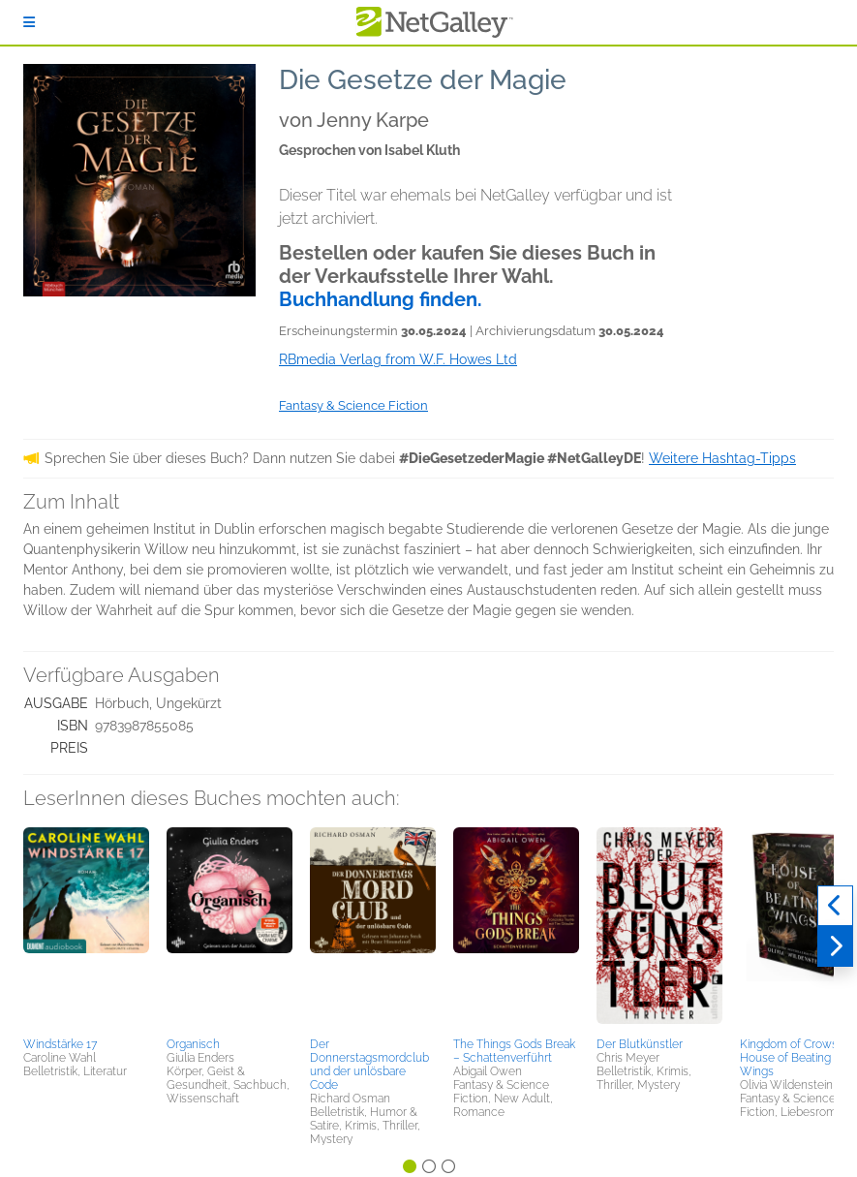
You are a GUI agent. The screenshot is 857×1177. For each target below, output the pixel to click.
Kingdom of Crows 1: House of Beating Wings (793, 1058)
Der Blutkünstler (640, 1044)
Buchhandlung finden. (380, 299)
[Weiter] (835, 946)
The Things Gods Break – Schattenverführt (514, 1051)
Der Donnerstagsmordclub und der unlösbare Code (369, 1065)
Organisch (193, 1044)
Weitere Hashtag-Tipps (722, 458)
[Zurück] (835, 905)
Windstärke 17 (60, 1044)
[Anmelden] (29, 22)
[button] (86, 929)
